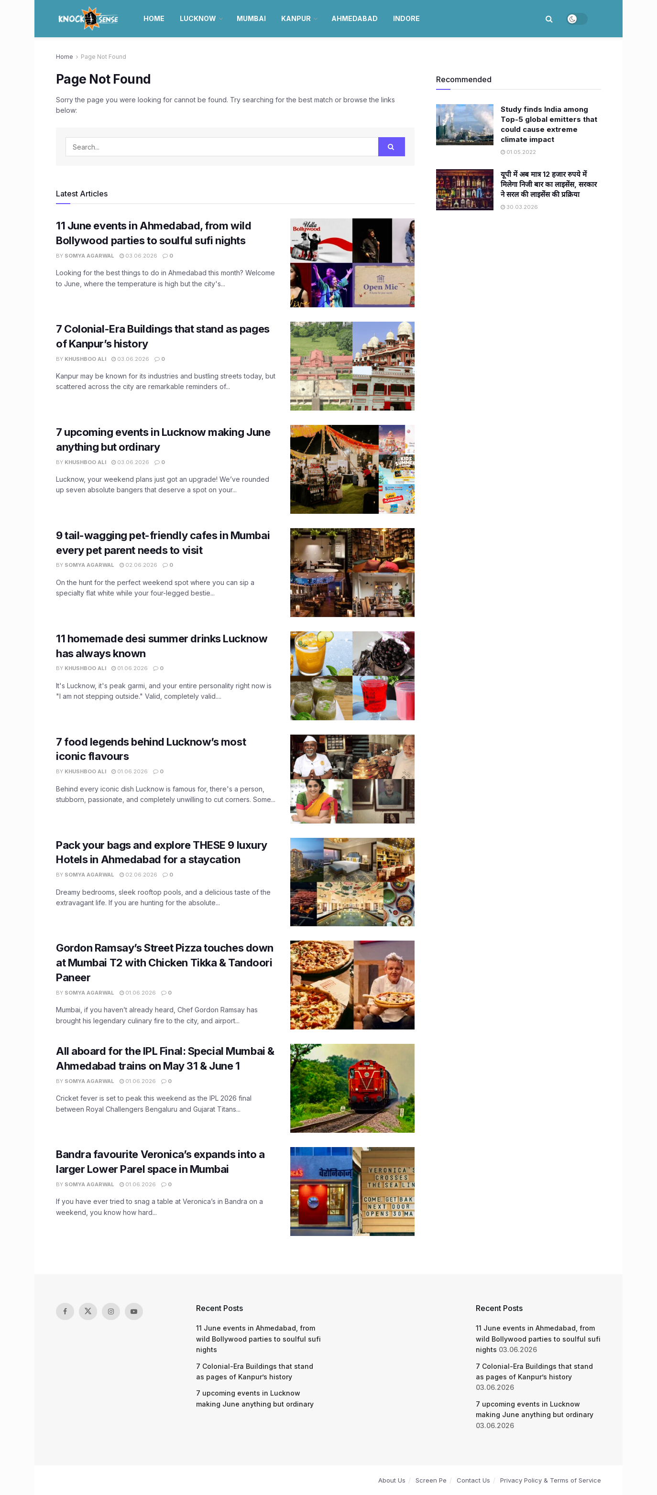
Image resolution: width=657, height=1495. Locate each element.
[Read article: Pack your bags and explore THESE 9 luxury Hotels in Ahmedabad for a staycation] (352, 882)
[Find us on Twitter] (88, 1311)
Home (153, 18)
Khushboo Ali (85, 359)
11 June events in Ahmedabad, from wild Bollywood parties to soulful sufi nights (258, 1339)
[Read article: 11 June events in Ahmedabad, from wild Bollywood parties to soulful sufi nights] (352, 262)
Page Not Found (103, 56)
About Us (391, 1480)
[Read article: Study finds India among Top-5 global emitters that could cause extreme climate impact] (464, 124)
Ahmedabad (354, 18)
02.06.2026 (138, 565)
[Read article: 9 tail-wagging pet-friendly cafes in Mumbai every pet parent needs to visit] (352, 572)
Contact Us (473, 1480)
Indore (406, 18)
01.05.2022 (518, 152)
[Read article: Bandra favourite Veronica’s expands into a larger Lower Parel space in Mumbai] (352, 1191)
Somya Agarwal (89, 255)
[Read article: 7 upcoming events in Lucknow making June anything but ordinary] (352, 469)
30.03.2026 (519, 207)
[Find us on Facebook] (65, 1311)
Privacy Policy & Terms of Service (550, 1480)
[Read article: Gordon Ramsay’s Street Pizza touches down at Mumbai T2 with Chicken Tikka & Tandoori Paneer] (352, 985)
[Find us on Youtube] (134, 1311)
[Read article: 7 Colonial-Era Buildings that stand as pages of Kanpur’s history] (352, 366)
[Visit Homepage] (89, 18)
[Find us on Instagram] (111, 1311)
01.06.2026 (129, 668)
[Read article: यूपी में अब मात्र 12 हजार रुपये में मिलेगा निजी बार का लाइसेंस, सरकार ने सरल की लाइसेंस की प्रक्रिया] (464, 189)
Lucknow (198, 18)
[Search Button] (549, 18)
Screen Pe (431, 1480)
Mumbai (251, 18)
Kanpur (296, 18)
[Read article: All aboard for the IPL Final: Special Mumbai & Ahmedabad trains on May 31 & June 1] (352, 1088)
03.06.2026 (138, 255)
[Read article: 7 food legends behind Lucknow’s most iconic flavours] (352, 779)
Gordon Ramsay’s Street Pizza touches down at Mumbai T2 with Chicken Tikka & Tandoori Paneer (165, 963)
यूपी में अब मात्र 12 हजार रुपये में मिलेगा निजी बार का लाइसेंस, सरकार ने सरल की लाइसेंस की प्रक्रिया (549, 184)
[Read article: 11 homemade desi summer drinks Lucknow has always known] (352, 675)
